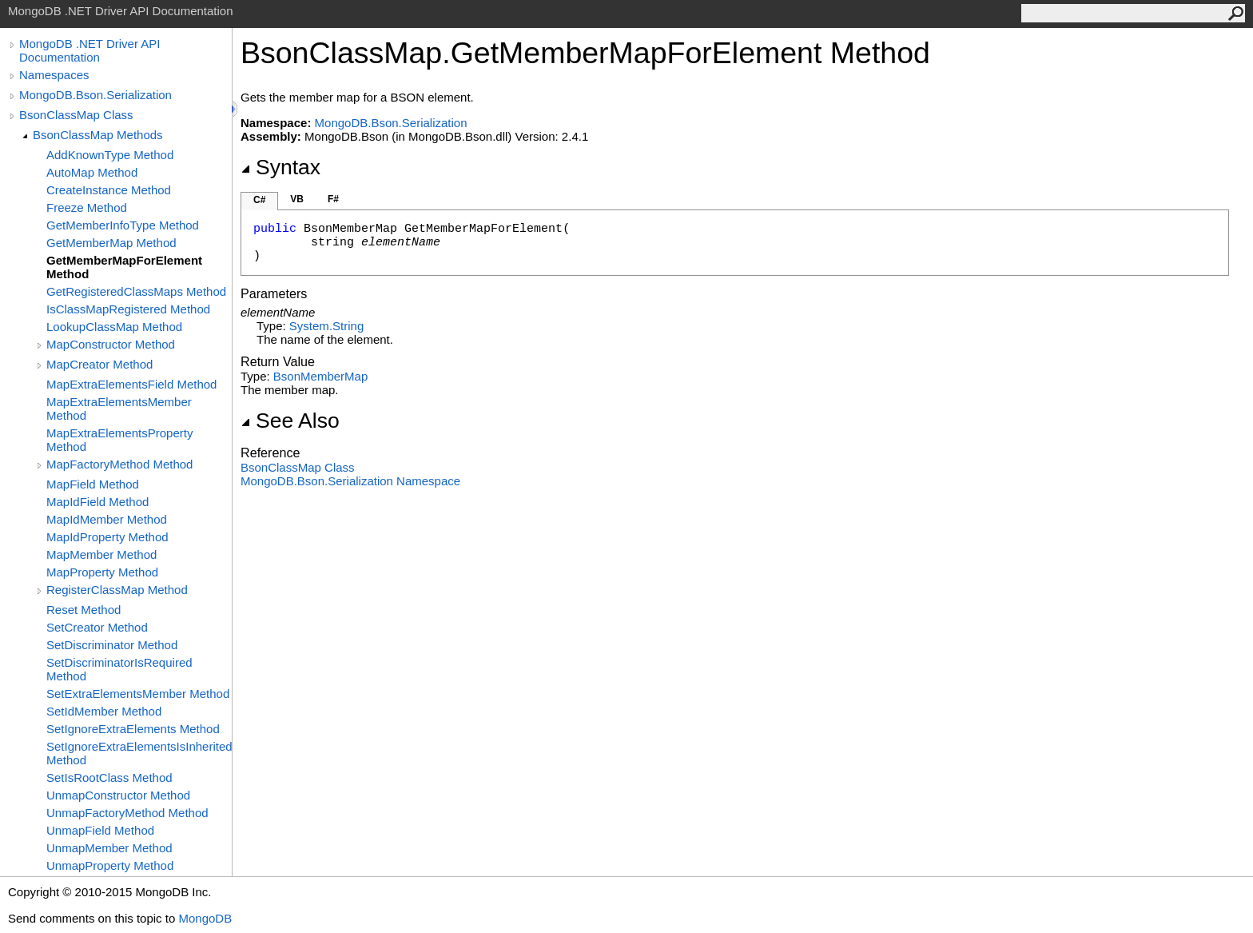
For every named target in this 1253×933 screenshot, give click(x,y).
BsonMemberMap (320, 376)
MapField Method (92, 484)
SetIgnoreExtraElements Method (133, 729)
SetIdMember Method (103, 711)
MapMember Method (101, 554)
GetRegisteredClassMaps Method (136, 291)
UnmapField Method (100, 830)
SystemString (326, 326)
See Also (290, 421)
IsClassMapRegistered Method (128, 309)
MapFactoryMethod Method (119, 464)
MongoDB (205, 918)
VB (297, 199)
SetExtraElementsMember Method (137, 693)
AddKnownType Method (109, 154)
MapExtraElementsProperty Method (119, 439)
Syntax (280, 167)
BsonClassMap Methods (98, 135)
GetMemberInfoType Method (122, 225)
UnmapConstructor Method (118, 795)
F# (333, 199)
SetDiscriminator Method (111, 645)
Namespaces (54, 75)
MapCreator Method (99, 364)
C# (259, 199)
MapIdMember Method (106, 519)
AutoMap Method (91, 172)
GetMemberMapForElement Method (124, 267)
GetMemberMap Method (111, 242)
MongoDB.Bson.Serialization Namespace (350, 481)
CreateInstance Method (108, 190)
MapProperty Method (102, 572)
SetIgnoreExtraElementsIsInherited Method (139, 753)
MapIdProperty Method (107, 537)
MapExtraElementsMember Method (119, 408)
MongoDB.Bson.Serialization (95, 95)
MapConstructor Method (110, 344)
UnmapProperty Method (109, 865)
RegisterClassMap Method (117, 589)
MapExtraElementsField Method (131, 384)
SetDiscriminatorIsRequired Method (119, 669)
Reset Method (83, 609)
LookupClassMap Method (114, 326)
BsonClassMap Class (76, 115)
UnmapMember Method (109, 848)
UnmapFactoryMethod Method (127, 812)
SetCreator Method (97, 627)
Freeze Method (86, 207)
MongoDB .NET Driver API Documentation (89, 50)
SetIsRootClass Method (109, 777)
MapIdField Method (97, 501)
